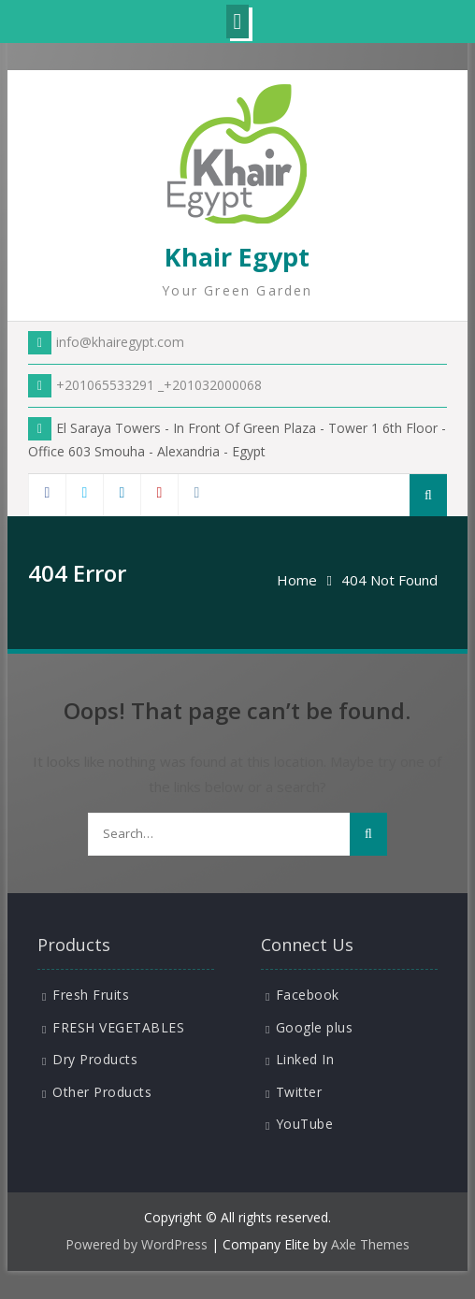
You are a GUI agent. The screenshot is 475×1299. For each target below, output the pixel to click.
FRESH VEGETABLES (118, 1027)
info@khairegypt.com (106, 342)
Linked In (305, 1059)
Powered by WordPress (136, 1244)
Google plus (314, 1027)
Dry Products (94, 1059)
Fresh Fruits (90, 994)
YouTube (305, 1124)
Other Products (101, 1092)
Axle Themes (370, 1244)
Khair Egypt (237, 256)
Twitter (299, 1092)
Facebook (307, 994)
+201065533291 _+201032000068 (145, 385)
